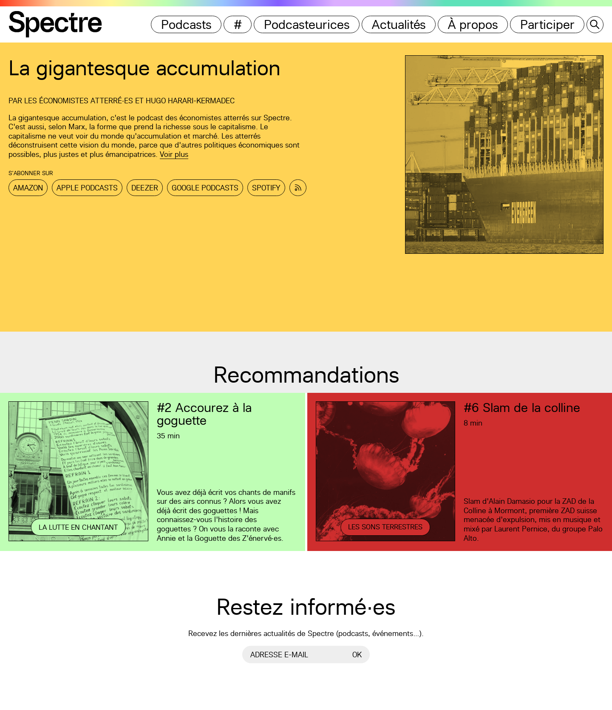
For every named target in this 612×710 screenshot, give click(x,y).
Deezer (144, 187)
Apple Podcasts (87, 187)
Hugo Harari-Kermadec (190, 100)
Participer (547, 24)
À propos (473, 24)
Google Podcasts (205, 187)
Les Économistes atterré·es (78, 100)
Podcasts (186, 24)
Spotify (266, 187)
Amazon (28, 187)
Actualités (399, 24)
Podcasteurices (307, 24)
